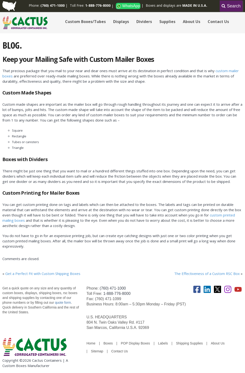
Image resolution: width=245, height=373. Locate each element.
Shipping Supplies (189, 343)
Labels (163, 343)
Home (90, 343)
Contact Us (218, 21)
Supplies (167, 21)
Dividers (144, 21)
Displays (121, 21)
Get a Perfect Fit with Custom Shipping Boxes (42, 273)
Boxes (108, 343)
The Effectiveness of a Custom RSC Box (207, 273)
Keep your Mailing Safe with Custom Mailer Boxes (78, 59)
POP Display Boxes (135, 343)
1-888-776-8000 (117, 293)
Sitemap (97, 351)
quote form (62, 302)
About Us (191, 21)
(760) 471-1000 (113, 288)
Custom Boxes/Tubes (85, 21)
